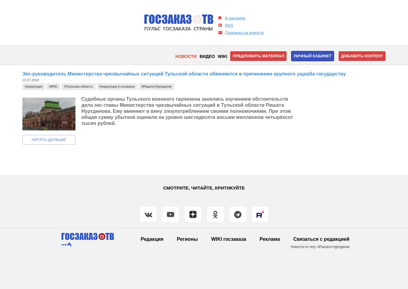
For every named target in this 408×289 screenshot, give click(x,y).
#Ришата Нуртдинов (156, 86)
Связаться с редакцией (322, 239)
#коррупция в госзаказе (117, 86)
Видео (207, 56)
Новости (186, 56)
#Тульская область (78, 86)
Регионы (187, 239)
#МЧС (53, 86)
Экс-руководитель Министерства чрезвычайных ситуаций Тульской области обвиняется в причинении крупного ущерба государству (184, 73)
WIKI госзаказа (228, 239)
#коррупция (33, 86)
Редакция (152, 239)
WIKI (222, 56)
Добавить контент (362, 56)
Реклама (270, 239)
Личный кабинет (313, 56)
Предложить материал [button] (258, 56)
